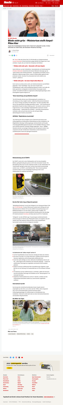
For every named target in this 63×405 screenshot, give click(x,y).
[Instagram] (16, 357)
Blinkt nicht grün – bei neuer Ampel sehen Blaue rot (28, 81)
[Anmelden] (56, 3)
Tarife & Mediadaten (13, 402)
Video (33, 390)
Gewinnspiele (35, 379)
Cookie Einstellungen (46, 402)
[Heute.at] (8, 2)
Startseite (4, 8)
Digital (19, 382)
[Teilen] (16, 55)
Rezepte (34, 381)
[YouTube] (22, 357)
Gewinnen (37, 6)
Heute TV (20, 390)
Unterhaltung (25, 6)
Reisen (33, 388)
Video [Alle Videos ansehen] (52, 6)
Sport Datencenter (36, 377)
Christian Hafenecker (18, 71)
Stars (19, 377)
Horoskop (20, 384)
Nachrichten (16, 6)
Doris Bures (26, 214)
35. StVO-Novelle (18, 207)
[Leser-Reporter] (39, 3)
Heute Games (21, 386)
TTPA (19, 402)
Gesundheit (34, 382)
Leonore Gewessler (17, 61)
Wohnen (34, 384)
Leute (19, 379)
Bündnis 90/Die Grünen (21, 334)
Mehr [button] (41, 6)
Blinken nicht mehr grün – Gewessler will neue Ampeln (29, 66)
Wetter (5, 388)
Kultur (19, 381)
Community (31, 6)
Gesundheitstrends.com (51, 379)
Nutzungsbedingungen (36, 402)
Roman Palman (16, 50)
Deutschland (6, 381)
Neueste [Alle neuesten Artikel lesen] (57, 6)
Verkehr (28, 334)
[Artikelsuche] (48, 3)
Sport (11, 6)
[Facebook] (14, 55)
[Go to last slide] (13, 310)
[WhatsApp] (12, 55)
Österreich (6, 6)
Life (20, 6)
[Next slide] (50, 310)
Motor (11, 8)
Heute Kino (20, 388)
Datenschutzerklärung (26, 402)
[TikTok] (19, 357)
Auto (32, 334)
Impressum (5, 402)
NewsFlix (48, 377)
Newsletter (5, 390)
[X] (13, 357)
